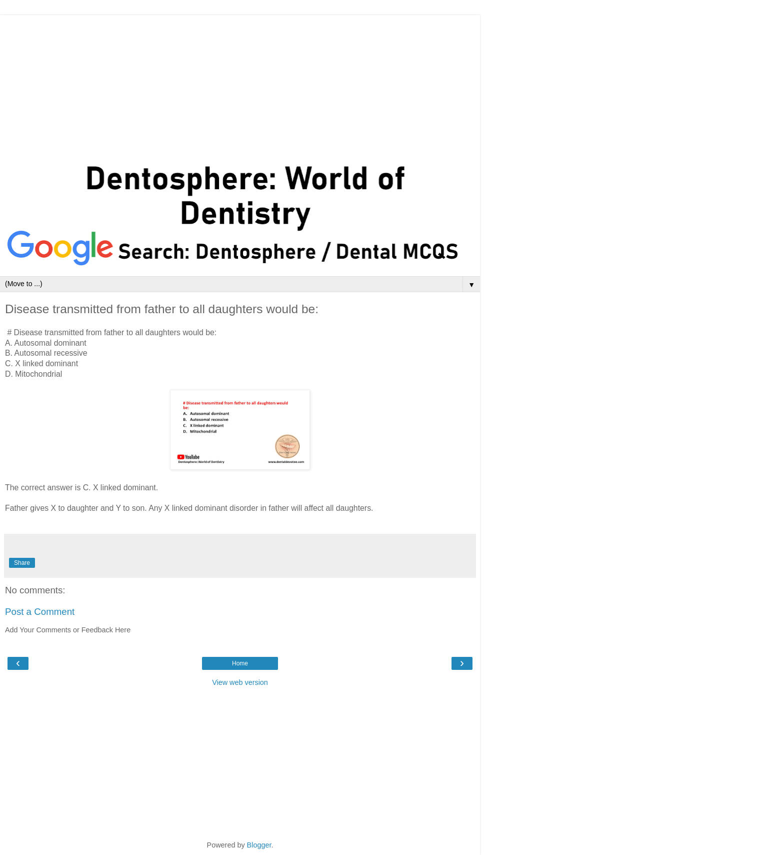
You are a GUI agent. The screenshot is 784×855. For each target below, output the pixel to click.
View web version (240, 682)
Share (22, 562)
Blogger (259, 845)
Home (240, 663)
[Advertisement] (240, 85)
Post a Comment (39, 611)
